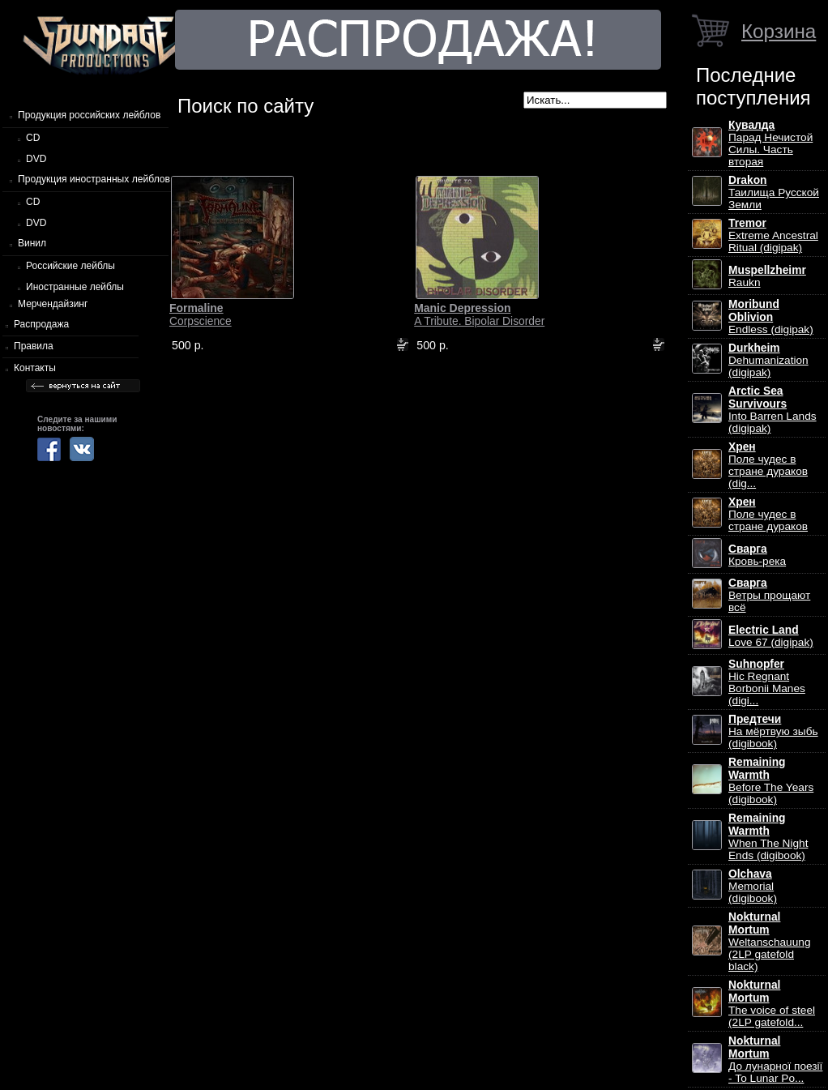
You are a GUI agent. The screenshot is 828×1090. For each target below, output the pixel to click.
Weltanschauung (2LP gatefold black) (769, 941)
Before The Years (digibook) (770, 781)
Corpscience (200, 314)
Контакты (35, 368)
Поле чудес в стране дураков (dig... (768, 465)
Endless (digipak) (770, 317)
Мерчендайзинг (52, 304)
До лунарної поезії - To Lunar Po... (775, 1059)
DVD (36, 159)
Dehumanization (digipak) (768, 360)
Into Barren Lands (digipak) (772, 409)
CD (33, 137)
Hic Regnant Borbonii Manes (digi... (766, 682)
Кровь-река (757, 555)
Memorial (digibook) (752, 886)
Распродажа (41, 324)
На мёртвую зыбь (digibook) (773, 731)
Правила (33, 346)
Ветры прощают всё (769, 595)
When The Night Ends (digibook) (768, 836)
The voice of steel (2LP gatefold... (771, 1003)
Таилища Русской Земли (773, 192)
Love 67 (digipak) (770, 636)
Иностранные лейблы (75, 287)
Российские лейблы (70, 265)
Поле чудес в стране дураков (768, 514)
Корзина (778, 31)
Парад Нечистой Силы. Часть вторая (770, 143)
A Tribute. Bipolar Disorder (479, 314)
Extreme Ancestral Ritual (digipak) (773, 235)
